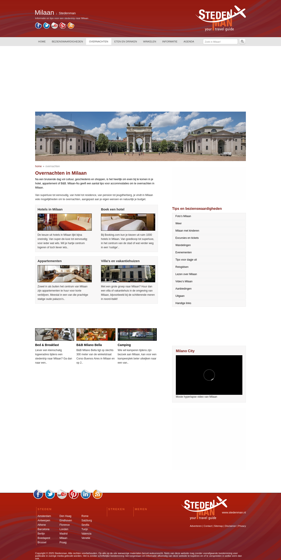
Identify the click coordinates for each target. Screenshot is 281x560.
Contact (208, 526)
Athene (42, 524)
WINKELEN (149, 41)
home (38, 166)
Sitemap (218, 526)
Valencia (86, 533)
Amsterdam (44, 516)
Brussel (42, 542)
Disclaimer (230, 526)
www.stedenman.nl (234, 512)
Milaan (63, 538)
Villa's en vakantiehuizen (120, 261)
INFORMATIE (169, 41)
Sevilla (85, 524)
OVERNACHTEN (98, 41)
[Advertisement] (140, 78)
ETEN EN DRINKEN (125, 41)
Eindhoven (65, 520)
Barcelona (43, 529)
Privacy (242, 526)
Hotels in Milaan (50, 209)
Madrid (63, 533)
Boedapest (44, 538)
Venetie (85, 538)
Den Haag (65, 516)
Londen (63, 529)
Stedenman (67, 13)
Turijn (84, 529)
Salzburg (86, 520)
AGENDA (189, 41)
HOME (42, 41)
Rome (84, 516)
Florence (64, 524)
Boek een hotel (112, 209)
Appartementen (50, 261)
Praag (63, 542)
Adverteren (196, 526)
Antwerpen (44, 520)
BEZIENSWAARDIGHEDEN (67, 41)
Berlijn (41, 533)
